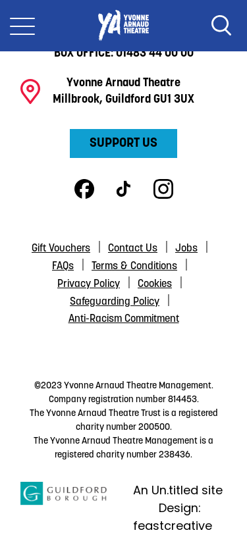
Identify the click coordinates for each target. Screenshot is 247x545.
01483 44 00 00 (155, 53)
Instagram (163, 189)
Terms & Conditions (134, 266)
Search (221, 25)
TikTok (124, 189)
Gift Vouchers (61, 249)
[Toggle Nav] (22, 26)
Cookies (155, 284)
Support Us (123, 143)
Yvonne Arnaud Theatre (123, 25)
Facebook (84, 189)
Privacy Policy (88, 284)
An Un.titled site (178, 490)
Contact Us (132, 249)
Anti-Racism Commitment (124, 319)
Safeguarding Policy (114, 302)
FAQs (63, 266)
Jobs (186, 249)
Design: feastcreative (172, 517)
